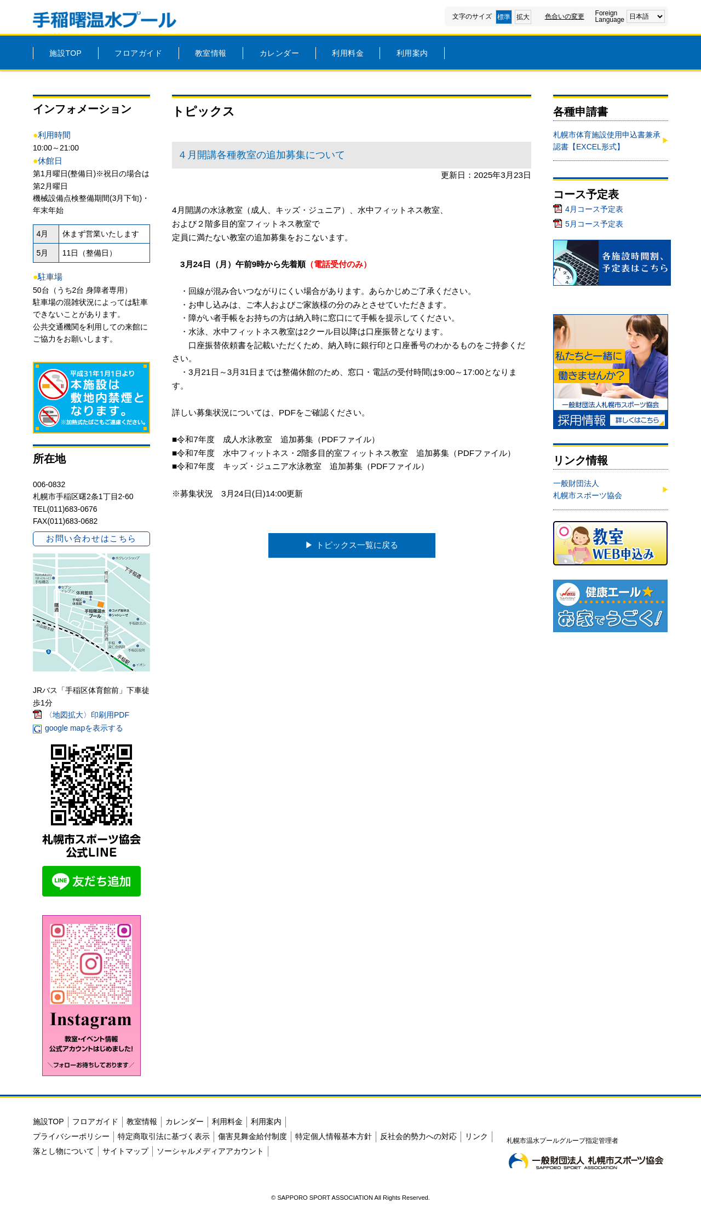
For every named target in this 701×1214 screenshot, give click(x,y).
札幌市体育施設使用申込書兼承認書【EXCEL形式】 (606, 140)
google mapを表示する (84, 728)
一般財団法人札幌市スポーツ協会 (587, 489)
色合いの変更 (564, 16)
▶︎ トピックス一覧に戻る (351, 545)
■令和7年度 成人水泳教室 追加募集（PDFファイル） (276, 439)
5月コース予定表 (594, 223)
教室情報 (211, 53)
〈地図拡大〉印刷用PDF (87, 714)
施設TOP (65, 53)
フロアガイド (138, 53)
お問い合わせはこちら (91, 538)
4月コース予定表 (594, 209)
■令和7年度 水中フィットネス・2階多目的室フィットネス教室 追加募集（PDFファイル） (343, 453)
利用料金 (348, 53)
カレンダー (280, 53)
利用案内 (412, 53)
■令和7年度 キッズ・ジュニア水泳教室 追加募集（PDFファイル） (300, 466)
